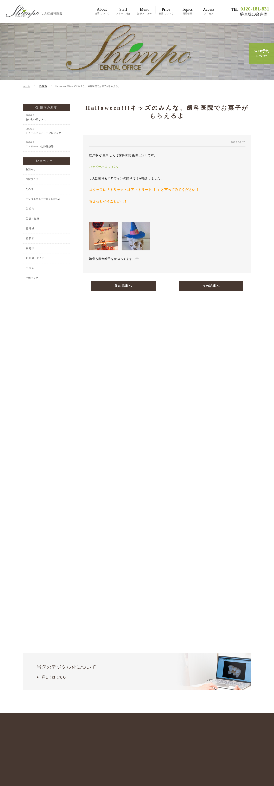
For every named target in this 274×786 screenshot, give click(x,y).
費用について (166, 11)
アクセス (208, 11)
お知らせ (31, 170)
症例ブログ (32, 278)
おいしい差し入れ (46, 118)
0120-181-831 (250, 11)
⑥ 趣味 (30, 249)
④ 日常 (30, 239)
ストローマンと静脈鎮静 (46, 145)
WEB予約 (261, 53)
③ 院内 (30, 209)
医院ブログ (32, 179)
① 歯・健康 (32, 219)
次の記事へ (211, 287)
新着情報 (187, 11)
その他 (29, 189)
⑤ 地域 (30, 229)
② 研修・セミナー (36, 258)
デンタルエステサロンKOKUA (43, 199)
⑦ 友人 (30, 268)
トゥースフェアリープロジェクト (46, 131)
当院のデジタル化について (137, 641)
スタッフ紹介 (123, 11)
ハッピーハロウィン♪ (104, 167)
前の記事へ (123, 287)
